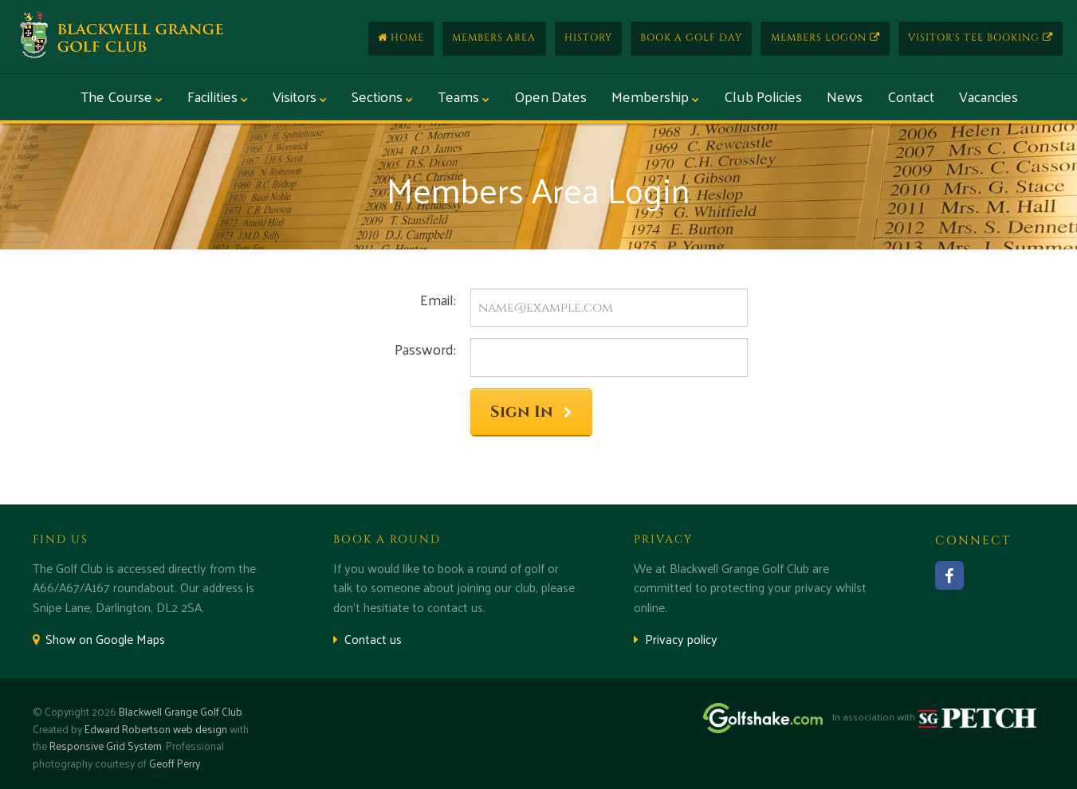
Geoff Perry (174, 763)
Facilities (217, 96)
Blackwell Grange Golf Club (180, 711)
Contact (910, 96)
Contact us (367, 638)
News (845, 96)
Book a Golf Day (691, 38)
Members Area (494, 38)
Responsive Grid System (105, 746)
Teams (463, 96)
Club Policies (763, 96)
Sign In (531, 412)
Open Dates (550, 96)
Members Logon (825, 38)
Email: (438, 300)
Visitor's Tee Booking (980, 38)
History (588, 38)
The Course (122, 96)
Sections (382, 96)
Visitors (300, 96)
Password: (425, 349)
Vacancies (988, 96)
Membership (655, 96)
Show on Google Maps (99, 638)
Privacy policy (675, 638)
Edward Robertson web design (156, 729)
